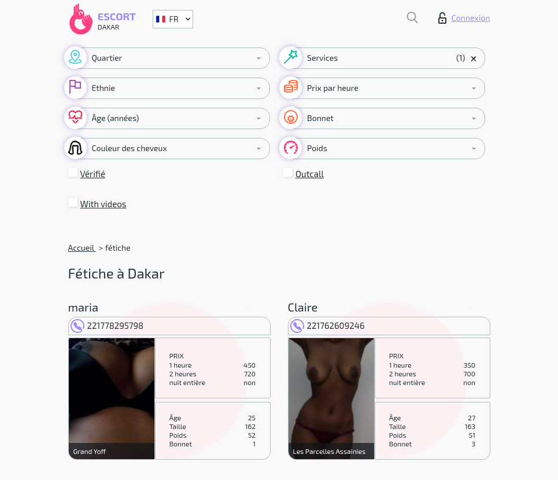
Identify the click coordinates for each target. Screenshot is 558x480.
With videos (103, 204)
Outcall (309, 173)
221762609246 (327, 325)
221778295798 (107, 325)
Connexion (464, 18)
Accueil (82, 247)
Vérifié (93, 173)
